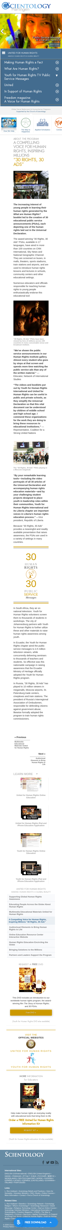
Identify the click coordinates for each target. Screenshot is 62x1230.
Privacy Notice (8, 1227)
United (8, 85)
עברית (26, 1176)
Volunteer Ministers (21, 1193)
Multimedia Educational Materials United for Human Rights (30, 913)
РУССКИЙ (42, 1176)
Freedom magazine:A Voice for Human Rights (21, 99)
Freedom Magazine (24, 1212)
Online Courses (48, 1193)
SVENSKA (48, 1178)
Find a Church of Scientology (38, 1195)
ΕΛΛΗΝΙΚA (49, 1180)
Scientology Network (35, 1204)
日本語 (33, 1176)
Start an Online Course (47, 1208)
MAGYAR (31, 1178)
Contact (23, 1195)
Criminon (18, 1214)
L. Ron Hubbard (11, 1191)
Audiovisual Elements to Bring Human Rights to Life (28, 928)
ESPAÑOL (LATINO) (13, 1180)
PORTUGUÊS (19, 1182)
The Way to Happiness (26, 124)
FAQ (32, 1193)
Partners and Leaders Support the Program (30, 955)
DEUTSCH (22, 1178)
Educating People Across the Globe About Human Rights (30, 905)
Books (37, 1193)
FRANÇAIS (16, 1176)
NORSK (39, 1178)
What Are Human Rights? (21, 68)
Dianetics (22, 1204)
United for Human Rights (32, 1216)
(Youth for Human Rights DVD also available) (31, 1021)
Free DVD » (31, 1012)
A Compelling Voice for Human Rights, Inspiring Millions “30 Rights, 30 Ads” (27, 920)
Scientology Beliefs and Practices (32, 1191)
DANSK (8, 1176)
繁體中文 (51, 1176)
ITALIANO (8, 1182)
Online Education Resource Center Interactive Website (26, 935)
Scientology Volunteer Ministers (17, 1210)
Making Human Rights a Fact (23, 62)
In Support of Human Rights (23, 91)
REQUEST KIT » (31, 1130)
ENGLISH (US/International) (16, 1174)
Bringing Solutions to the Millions (25, 950)
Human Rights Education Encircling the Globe (28, 943)
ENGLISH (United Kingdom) (39, 1174)
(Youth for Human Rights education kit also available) (31, 1139)
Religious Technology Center (25, 1208)
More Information (11, 1195)
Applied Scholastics (42, 124)
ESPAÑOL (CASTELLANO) (33, 1180)
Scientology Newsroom (40, 1206)
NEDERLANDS (11, 1178)
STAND (37, 1212)
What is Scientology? (21, 1206)
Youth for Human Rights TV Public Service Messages (27, 77)
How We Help (9, 131)
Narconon (27, 1214)
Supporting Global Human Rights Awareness (25, 897)
